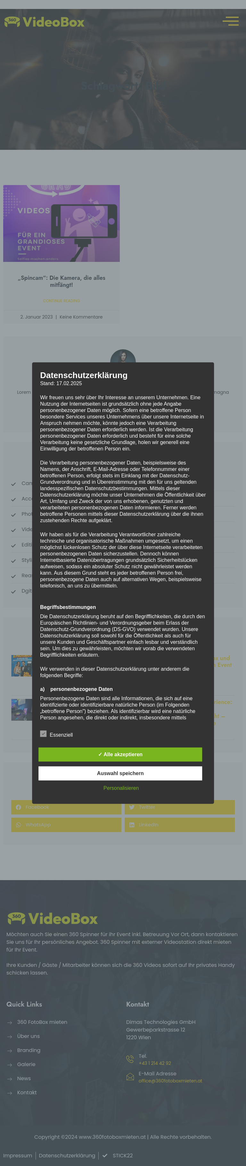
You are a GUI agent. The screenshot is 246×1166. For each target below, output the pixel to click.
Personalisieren (121, 787)
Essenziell (56, 733)
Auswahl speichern (120, 773)
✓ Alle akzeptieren (120, 754)
